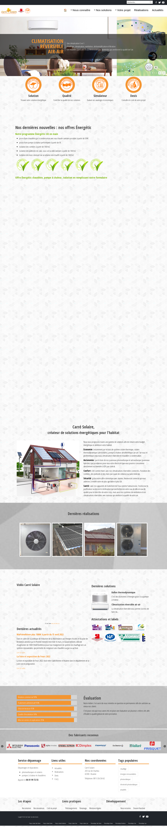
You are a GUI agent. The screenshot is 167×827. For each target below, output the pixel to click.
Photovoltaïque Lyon (142, 823)
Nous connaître (81, 10)
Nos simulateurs (39, 808)
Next (164, 746)
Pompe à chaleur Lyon (84, 823)
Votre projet (123, 10)
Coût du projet (52, 808)
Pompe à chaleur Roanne (47, 823)
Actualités (157, 10)
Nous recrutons (126, 808)
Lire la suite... (21, 652)
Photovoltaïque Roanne (108, 823)
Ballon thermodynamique (123, 592)
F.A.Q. (57, 779)
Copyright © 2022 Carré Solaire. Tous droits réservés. (28, 817)
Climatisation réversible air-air (126, 604)
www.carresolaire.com (55, 623)
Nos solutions (104, 10)
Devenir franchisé (139, 808)
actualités (123, 789)
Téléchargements (71, 808)
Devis (133, 122)
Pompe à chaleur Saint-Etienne (34, 823)
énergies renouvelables (128, 774)
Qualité (66, 122)
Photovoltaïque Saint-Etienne (96, 823)
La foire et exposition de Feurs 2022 (33, 656)
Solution (33, 122)
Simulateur (100, 122)
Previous (2, 746)
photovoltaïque (125, 779)
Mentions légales (95, 808)
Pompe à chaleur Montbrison (60, 823)
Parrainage (83, 808)
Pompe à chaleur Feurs (72, 823)
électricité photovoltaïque (128, 784)
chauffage (123, 768)
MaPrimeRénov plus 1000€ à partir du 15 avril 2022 (40, 634)
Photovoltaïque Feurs (132, 823)
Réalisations (141, 10)
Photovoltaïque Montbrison (120, 823)
